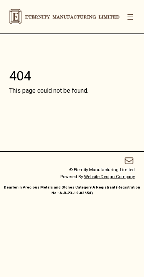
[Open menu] (130, 17)
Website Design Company (109, 176)
